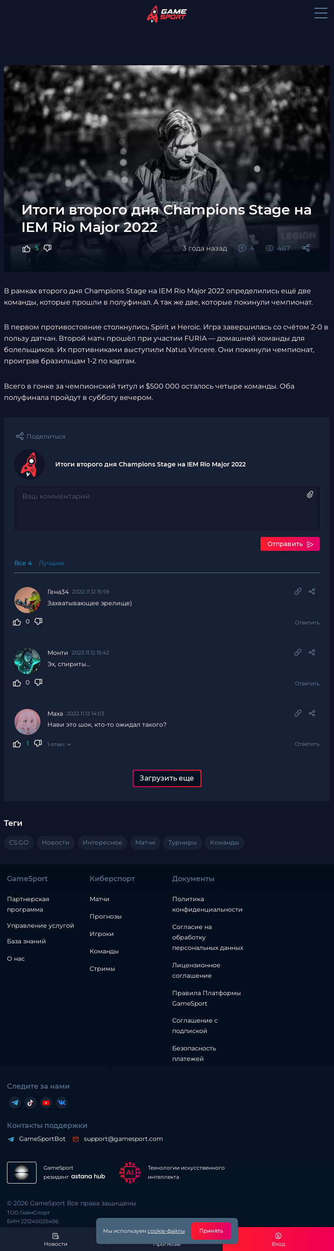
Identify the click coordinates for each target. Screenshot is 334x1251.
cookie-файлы (166, 1231)
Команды (104, 951)
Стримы (102, 969)
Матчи (100, 899)
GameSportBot (42, 1139)
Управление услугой (40, 925)
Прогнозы (106, 916)
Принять (211, 1231)
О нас (16, 959)
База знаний (26, 941)
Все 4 (23, 563)
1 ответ (56, 744)
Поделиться (46, 436)
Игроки (102, 934)
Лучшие (51, 563)
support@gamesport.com (123, 1139)
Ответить (307, 622)
